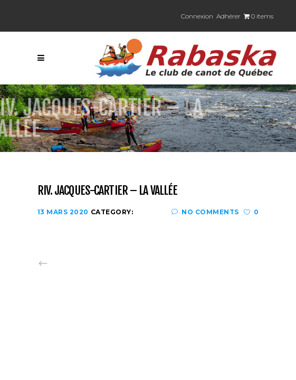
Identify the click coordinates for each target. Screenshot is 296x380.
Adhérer (228, 16)
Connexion (197, 16)
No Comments (205, 212)
